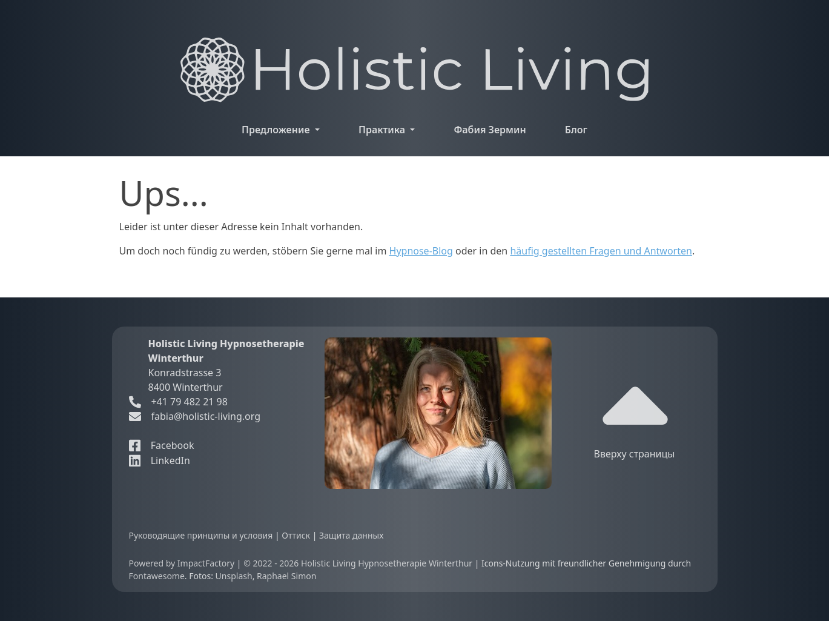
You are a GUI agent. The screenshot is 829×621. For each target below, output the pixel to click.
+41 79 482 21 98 (178, 401)
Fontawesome (157, 576)
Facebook (161, 445)
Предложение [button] (277, 129)
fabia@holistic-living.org (205, 416)
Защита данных (351, 535)
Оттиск (297, 535)
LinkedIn (159, 460)
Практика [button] (383, 129)
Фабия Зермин (490, 129)
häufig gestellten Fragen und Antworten (601, 250)
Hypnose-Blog (421, 250)
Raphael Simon (286, 576)
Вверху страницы (634, 417)
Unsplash (234, 576)
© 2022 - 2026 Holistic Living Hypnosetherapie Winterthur (359, 563)
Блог (576, 129)
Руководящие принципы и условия (202, 535)
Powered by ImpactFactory (183, 563)
